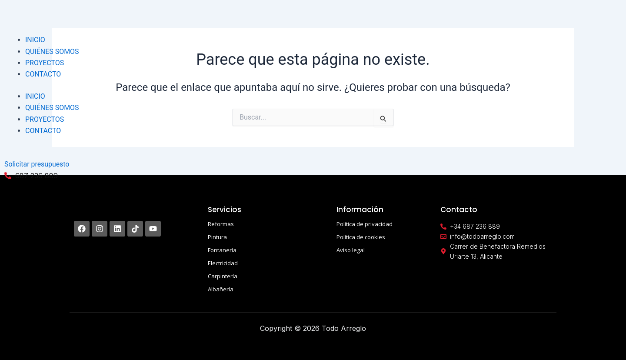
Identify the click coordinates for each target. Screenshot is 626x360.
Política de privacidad (364, 224)
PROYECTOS (44, 63)
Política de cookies (360, 237)
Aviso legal (350, 250)
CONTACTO (43, 74)
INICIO (35, 40)
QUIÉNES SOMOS (52, 51)
